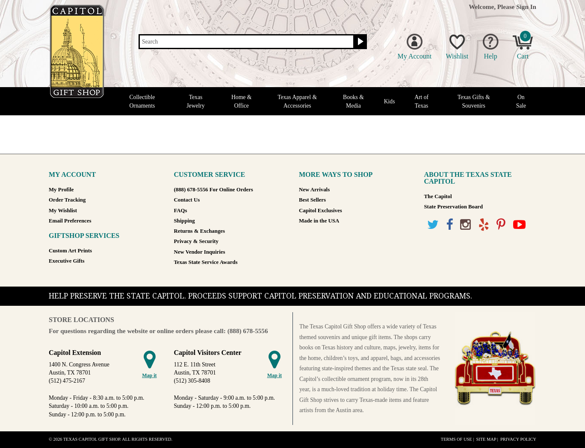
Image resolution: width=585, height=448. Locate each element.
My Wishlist (63, 211)
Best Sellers (312, 200)
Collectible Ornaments (142, 101)
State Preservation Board (453, 207)
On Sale (521, 101)
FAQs (180, 211)
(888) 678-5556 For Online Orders (213, 190)
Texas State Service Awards (206, 262)
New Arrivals (314, 190)
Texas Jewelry (195, 101)
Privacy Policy (518, 439)
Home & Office (241, 101)
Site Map (486, 439)
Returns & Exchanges (199, 231)
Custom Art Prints (70, 251)
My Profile (61, 190)
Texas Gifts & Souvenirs (474, 101)
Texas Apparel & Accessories (297, 101)
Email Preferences (70, 221)
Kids (389, 101)
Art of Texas (421, 101)
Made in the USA (319, 221)
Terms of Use (456, 439)
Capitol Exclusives (320, 211)
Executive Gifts (67, 261)
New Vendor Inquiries (199, 252)
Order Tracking (67, 200)
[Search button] (359, 41)
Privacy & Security (196, 241)
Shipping (184, 221)
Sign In (526, 6)
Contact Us (187, 200)
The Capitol (438, 196)
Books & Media (353, 101)
